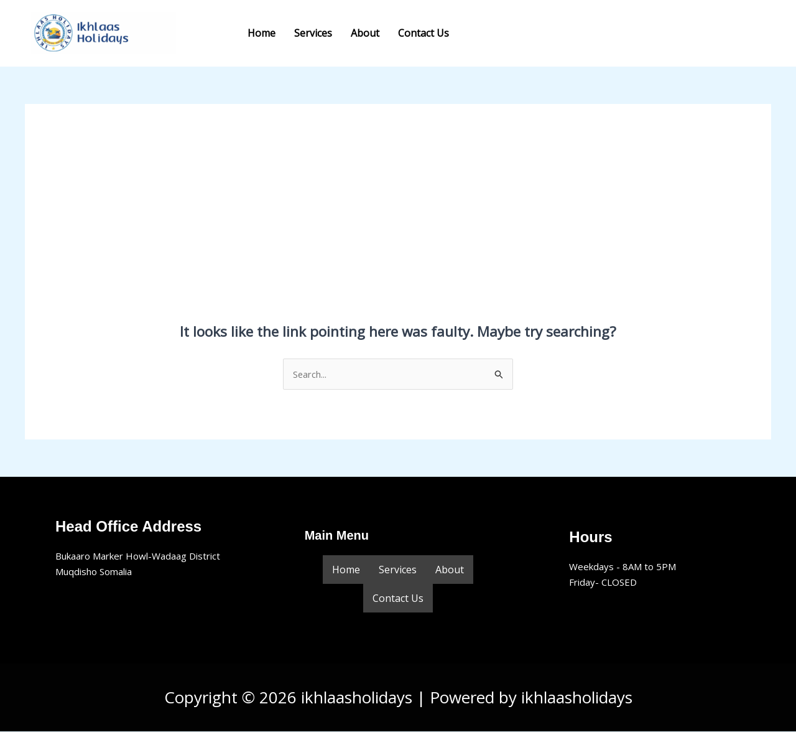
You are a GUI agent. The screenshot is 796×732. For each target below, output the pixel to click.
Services (313, 33)
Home (261, 33)
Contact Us (423, 33)
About (365, 33)
